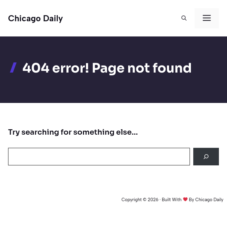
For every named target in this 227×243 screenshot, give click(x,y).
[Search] (206, 156)
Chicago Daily (35, 18)
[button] (184, 18)
